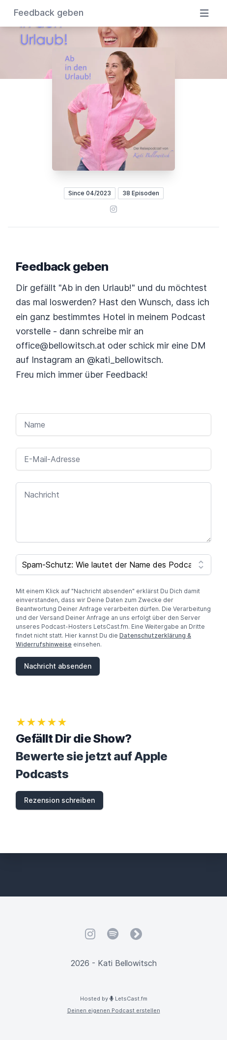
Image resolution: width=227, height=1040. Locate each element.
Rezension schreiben (59, 800)
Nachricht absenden (57, 666)
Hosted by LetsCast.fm (113, 998)
